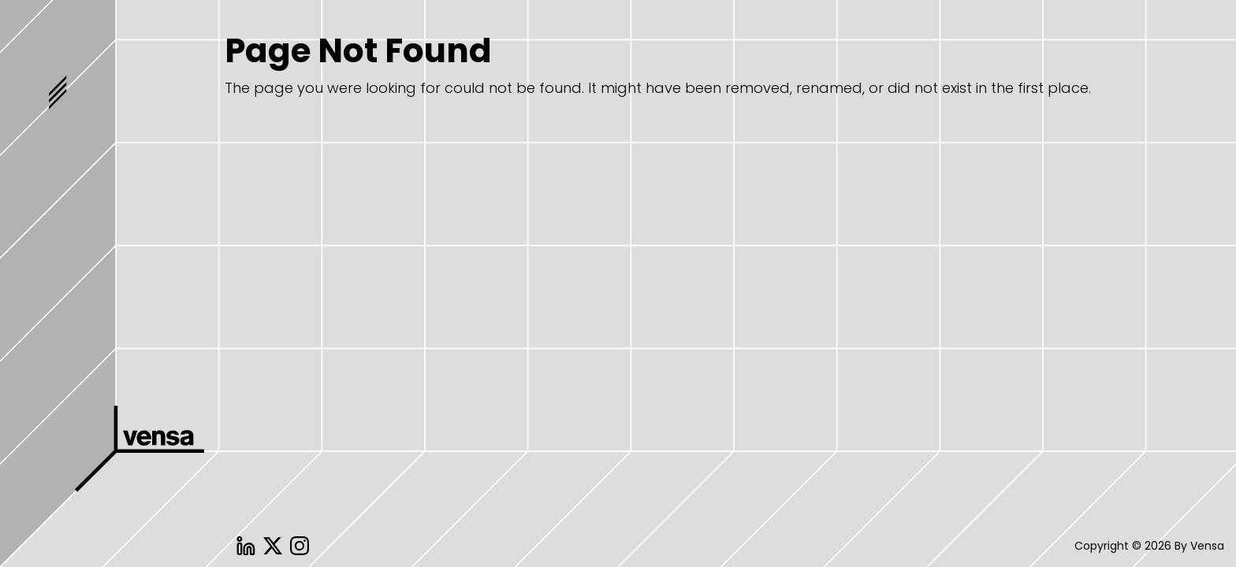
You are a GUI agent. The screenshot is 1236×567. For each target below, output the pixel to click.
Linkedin (245, 545)
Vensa (142, 465)
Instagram (299, 545)
